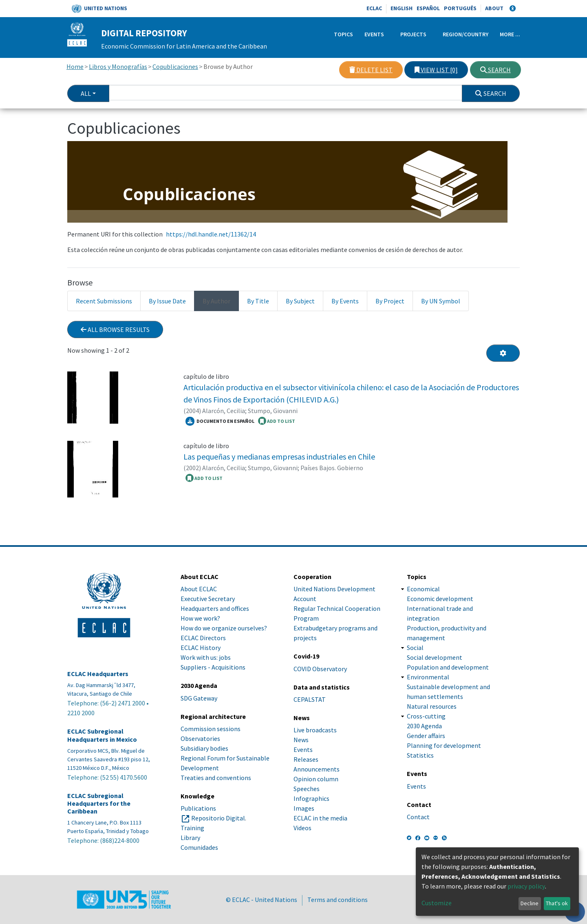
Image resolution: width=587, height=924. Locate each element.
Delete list (371, 70)
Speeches (307, 789)
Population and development (448, 667)
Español (428, 8)
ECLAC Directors (203, 638)
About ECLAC (199, 589)
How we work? (200, 618)
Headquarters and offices (215, 608)
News (301, 740)
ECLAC (374, 8)
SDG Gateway (199, 698)
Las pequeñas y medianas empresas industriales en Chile (279, 456)
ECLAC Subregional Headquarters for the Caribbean (98, 803)
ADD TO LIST (276, 421)
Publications (198, 808)
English (402, 8)
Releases (306, 759)
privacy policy (526, 886)
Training (192, 828)
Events (374, 34)
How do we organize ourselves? (224, 628)
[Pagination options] (503, 353)
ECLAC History (201, 647)
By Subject (300, 301)
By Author (216, 301)
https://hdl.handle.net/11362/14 (211, 234)
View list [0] (436, 70)
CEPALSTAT (310, 699)
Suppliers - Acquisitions (213, 667)
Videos (302, 828)
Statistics (420, 755)
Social (415, 647)
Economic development (440, 599)
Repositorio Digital (218, 818)
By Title (258, 301)
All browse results (115, 329)
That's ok (557, 903)
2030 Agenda (424, 726)
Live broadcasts (315, 730)
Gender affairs (426, 736)
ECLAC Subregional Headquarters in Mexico (102, 735)
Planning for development (444, 745)
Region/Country (465, 34)
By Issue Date (167, 301)
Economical (423, 589)
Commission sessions (211, 729)
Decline (529, 903)
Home (75, 66)
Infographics (311, 798)
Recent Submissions (104, 301)
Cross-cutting (426, 716)
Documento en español (219, 421)
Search (495, 70)
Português (460, 8)
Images (304, 808)
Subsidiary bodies (204, 748)
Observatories (200, 738)
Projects (413, 34)
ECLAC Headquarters (97, 674)
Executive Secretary (208, 599)
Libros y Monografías (118, 66)
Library (190, 837)
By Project (389, 301)
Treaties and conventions (216, 778)
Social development (434, 657)
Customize (436, 903)
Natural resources (432, 706)
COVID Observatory (320, 669)
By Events (345, 301)
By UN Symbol (440, 301)
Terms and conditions (337, 899)
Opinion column (316, 779)
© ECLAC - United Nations (261, 899)
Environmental (428, 677)
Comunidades (199, 847)
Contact (418, 817)
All (86, 93)
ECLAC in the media (320, 818)
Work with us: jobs (206, 657)
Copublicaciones (175, 66)
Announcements (317, 769)
